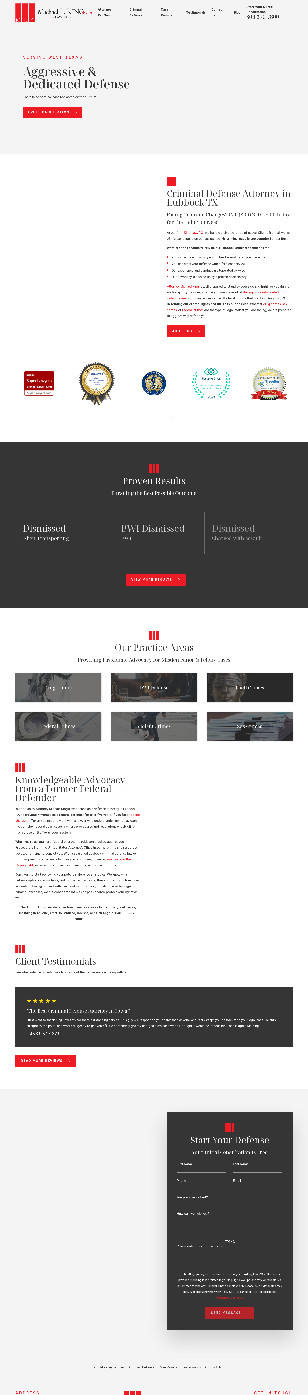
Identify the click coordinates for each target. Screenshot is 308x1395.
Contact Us (213, 1367)
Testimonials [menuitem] (196, 12)
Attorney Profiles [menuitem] (104, 12)
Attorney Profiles (112, 1367)
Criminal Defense (141, 1367)
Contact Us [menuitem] (217, 12)
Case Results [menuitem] (166, 12)
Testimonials (191, 1367)
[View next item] (172, 417)
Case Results (168, 1367)
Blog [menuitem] (237, 12)
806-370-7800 (262, 16)
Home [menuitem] (87, 12)
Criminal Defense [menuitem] (135, 12)
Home (90, 1367)
